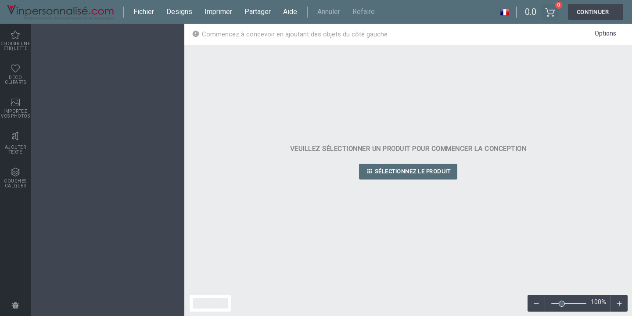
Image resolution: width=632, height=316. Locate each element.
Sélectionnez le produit (408, 172)
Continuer (593, 12)
